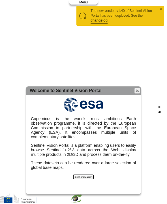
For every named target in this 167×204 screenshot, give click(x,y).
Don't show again (83, 177)
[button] (137, 91)
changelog (99, 20)
